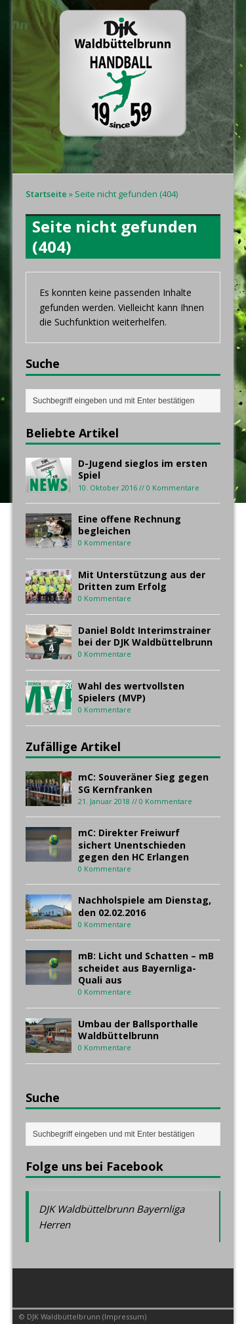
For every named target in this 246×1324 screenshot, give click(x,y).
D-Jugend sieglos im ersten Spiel (142, 469)
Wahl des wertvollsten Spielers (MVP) (131, 692)
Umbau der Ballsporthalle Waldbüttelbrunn (138, 1030)
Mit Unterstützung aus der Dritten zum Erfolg (141, 580)
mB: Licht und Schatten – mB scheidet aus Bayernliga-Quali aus (146, 967)
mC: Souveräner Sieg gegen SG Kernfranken (143, 783)
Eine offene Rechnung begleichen (129, 525)
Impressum (124, 1316)
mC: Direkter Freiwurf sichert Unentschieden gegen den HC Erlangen (133, 844)
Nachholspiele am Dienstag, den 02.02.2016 (144, 906)
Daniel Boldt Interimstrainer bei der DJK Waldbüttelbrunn (145, 636)
